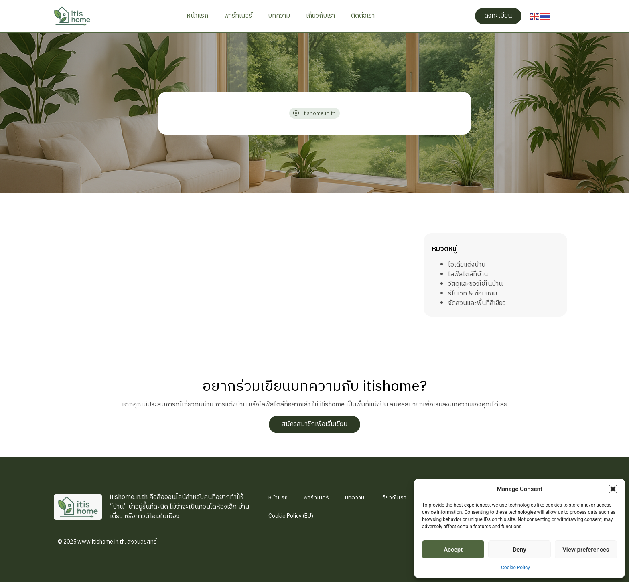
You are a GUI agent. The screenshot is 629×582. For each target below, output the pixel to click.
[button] (613, 489)
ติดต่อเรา (363, 15)
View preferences (585, 549)
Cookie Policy (515, 567)
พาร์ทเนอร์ (238, 15)
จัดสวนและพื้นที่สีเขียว (477, 303)
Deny (519, 549)
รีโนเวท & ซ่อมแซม (472, 293)
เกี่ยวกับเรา (320, 15)
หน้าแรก (197, 15)
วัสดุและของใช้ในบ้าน (475, 284)
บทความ (279, 15)
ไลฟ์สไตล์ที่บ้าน (468, 274)
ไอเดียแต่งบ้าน (466, 264)
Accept (453, 549)
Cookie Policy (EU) (290, 516)
